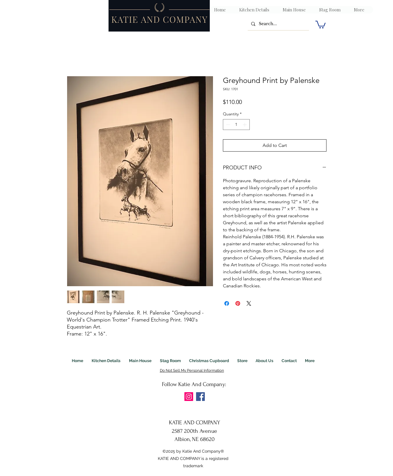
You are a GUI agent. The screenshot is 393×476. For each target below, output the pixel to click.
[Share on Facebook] (226, 303)
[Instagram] (188, 396)
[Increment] (245, 124)
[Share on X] (248, 303)
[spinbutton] (236, 124)
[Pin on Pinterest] (237, 303)
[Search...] (278, 24)
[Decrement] (227, 124)
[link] (320, 24)
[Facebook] (200, 396)
